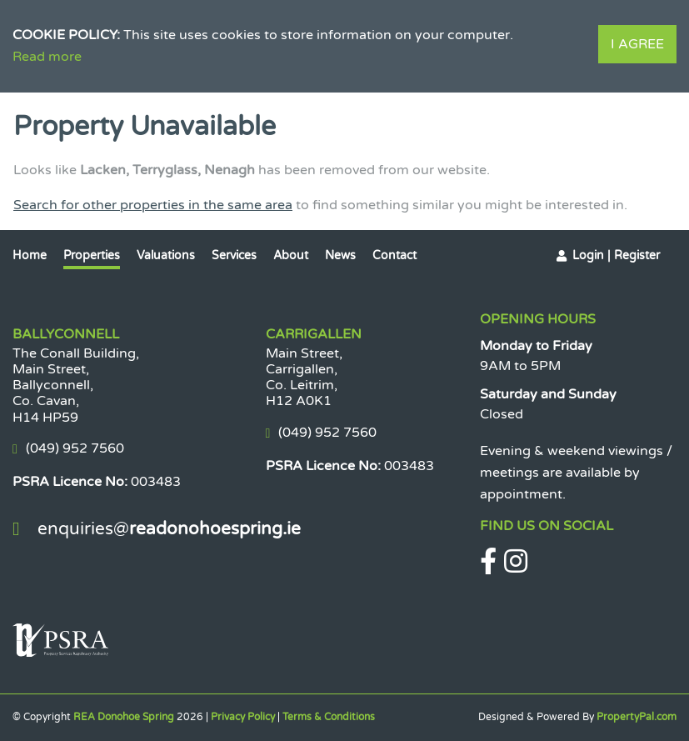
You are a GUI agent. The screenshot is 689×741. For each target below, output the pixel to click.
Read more (47, 56)
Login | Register (616, 255)
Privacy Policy (243, 717)
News (340, 255)
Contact (394, 255)
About (290, 255)
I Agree (637, 44)
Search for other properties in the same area (152, 205)
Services (234, 255)
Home (29, 255)
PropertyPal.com (637, 717)
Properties (91, 255)
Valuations (166, 255)
